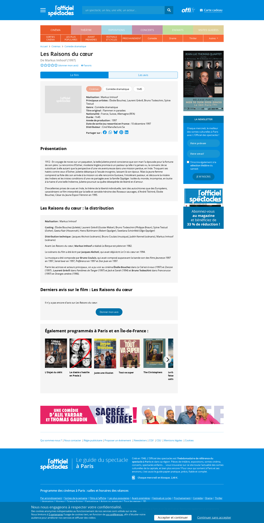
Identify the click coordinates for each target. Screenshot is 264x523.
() (67, 227)
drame (172, 38)
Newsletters (140, 440)
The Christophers (153, 372)
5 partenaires (56, 514)
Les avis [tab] (143, 75)
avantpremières (91, 38)
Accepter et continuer (173, 517)
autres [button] (212, 38)
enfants (178, 30)
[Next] (167, 360)
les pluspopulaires (71, 38)
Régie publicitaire (93, 440)
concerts (147, 30)
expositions (117, 30)
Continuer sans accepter (214, 517)
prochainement (132, 38)
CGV (151, 440)
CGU (158, 440)
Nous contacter (72, 440)
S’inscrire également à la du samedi (203, 165)
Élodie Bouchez (117, 100)
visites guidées (208, 30)
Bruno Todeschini (153, 100)
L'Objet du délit (53, 372)
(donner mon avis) (68, 65)
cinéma (55, 30)
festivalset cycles (111, 38)
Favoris (86, 65)
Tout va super (126, 372)
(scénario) (86, 236)
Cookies (189, 440)
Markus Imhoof (109, 97)
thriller (193, 38)
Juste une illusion (103, 372)
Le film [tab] (74, 75)
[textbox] (123, 10)
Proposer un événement (117, 440)
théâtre (86, 30)
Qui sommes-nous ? (51, 440)
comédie (152, 38)
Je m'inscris (203, 176)
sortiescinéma (50, 38)
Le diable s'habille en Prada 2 (79, 374)
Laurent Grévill (135, 100)
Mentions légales (173, 440)
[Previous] (51, 360)
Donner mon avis (109, 312)
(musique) (115, 236)
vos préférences (114, 514)
